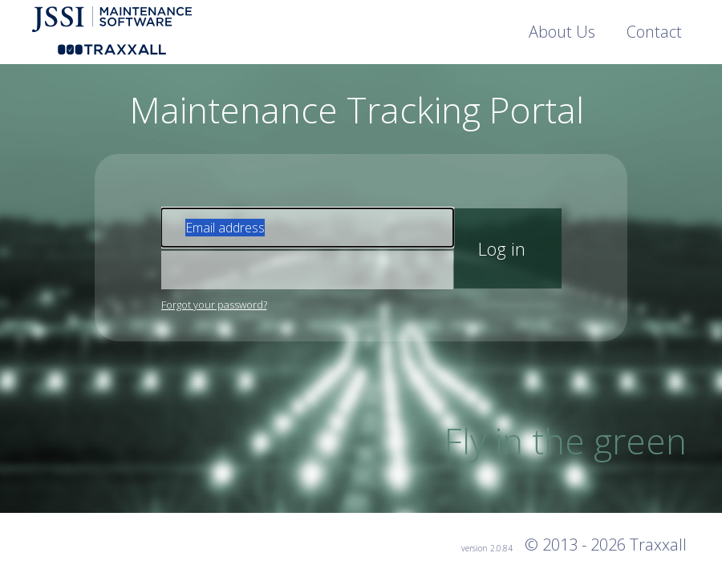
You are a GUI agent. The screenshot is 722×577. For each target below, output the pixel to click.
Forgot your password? (214, 304)
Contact (654, 31)
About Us (562, 31)
